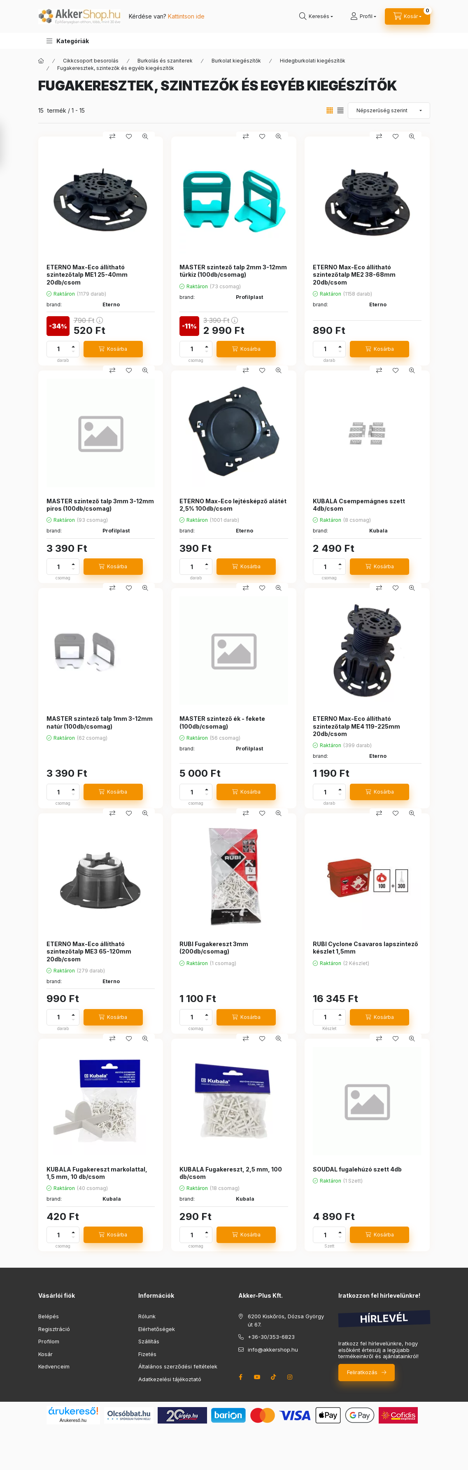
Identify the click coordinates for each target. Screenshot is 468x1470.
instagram (290, 1377)
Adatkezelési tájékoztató (169, 1379)
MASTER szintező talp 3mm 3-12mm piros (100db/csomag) (100, 505)
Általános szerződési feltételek (177, 1366)
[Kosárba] (113, 349)
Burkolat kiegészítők (236, 61)
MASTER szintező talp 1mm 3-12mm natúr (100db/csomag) (100, 722)
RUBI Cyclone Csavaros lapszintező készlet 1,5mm (365, 947)
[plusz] (73, 346)
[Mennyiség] (58, 349)
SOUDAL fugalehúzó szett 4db (357, 1169)
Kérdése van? (167, 16)
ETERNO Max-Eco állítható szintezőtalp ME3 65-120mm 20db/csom (89, 951)
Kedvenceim (54, 1366)
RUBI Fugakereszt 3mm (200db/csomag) (213, 947)
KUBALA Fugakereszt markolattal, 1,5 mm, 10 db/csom (97, 1173)
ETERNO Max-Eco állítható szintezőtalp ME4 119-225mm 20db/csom (356, 726)
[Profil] (363, 16)
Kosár (45, 1354)
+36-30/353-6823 (271, 1336)
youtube (257, 1377)
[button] (67, 41)
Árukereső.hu (73, 1420)
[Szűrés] (8, 145)
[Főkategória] (41, 61)
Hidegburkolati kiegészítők (312, 61)
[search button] (316, 16)
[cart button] (407, 16)
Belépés (48, 1316)
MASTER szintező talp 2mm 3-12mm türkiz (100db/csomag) (233, 271)
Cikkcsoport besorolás (91, 61)
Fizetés (147, 1354)
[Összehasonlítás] (112, 136)
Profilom (48, 1341)
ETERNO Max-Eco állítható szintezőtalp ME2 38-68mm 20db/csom (354, 274)
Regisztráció (54, 1329)
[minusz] (73, 351)
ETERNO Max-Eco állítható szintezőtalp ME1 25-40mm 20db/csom (87, 274)
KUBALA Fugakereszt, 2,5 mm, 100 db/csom (230, 1173)
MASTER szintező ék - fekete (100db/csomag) (222, 722)
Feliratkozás (362, 1372)
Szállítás (148, 1341)
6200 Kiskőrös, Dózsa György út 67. (286, 1320)
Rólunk (147, 1316)
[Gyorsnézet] (145, 136)
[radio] (340, 110)
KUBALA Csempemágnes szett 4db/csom (359, 505)
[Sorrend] (389, 110)
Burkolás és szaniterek (165, 61)
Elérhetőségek (156, 1329)
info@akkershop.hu (273, 1349)
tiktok (273, 1377)
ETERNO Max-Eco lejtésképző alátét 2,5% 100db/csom (232, 505)
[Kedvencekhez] (129, 136)
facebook (241, 1377)
